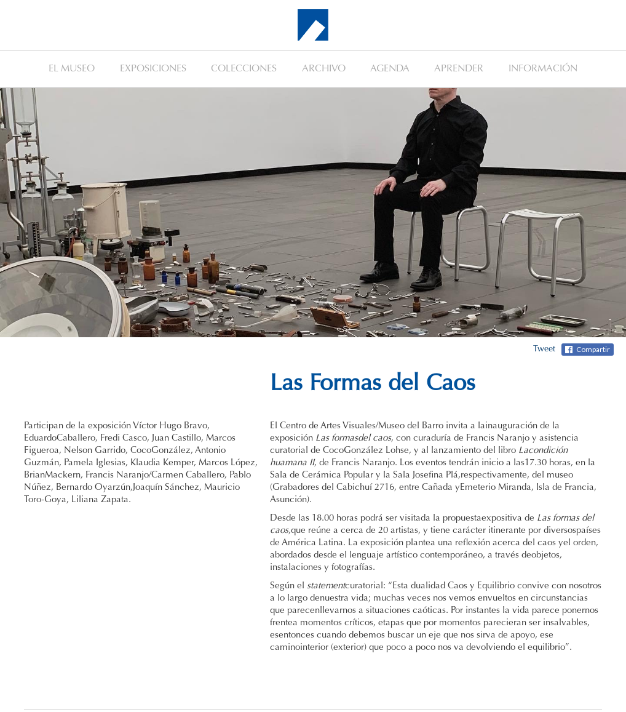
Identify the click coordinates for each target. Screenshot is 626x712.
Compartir (593, 349)
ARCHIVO (324, 69)
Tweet (544, 349)
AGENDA (390, 69)
